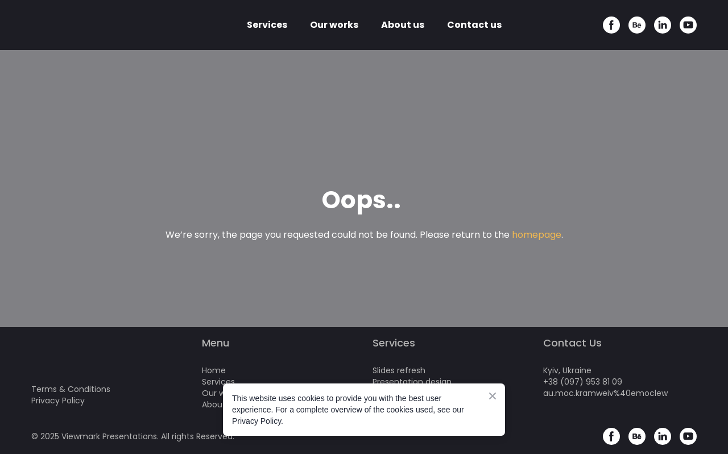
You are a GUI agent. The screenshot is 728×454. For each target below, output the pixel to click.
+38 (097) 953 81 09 (582, 381)
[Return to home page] (83, 25)
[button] (611, 25)
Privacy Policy (58, 400)
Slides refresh (399, 370)
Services (267, 24)
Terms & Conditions (70, 389)
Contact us (474, 24)
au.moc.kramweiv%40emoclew (605, 393)
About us (402, 24)
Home (214, 370)
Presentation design (412, 381)
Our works (334, 24)
